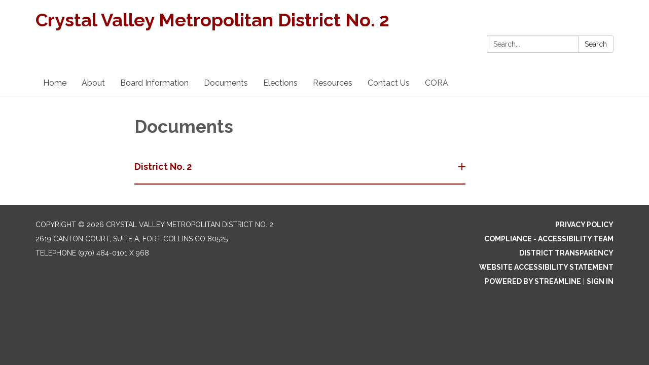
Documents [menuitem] (226, 83)
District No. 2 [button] (164, 166)
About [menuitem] (93, 83)
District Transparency (566, 253)
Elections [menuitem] (280, 83)
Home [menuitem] (54, 83)
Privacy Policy (584, 225)
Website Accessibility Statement (546, 267)
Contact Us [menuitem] (389, 83)
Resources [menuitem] (332, 83)
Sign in (600, 281)
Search (596, 44)
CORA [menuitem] (436, 83)
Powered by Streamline (533, 281)
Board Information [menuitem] (154, 83)
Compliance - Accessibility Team (549, 239)
